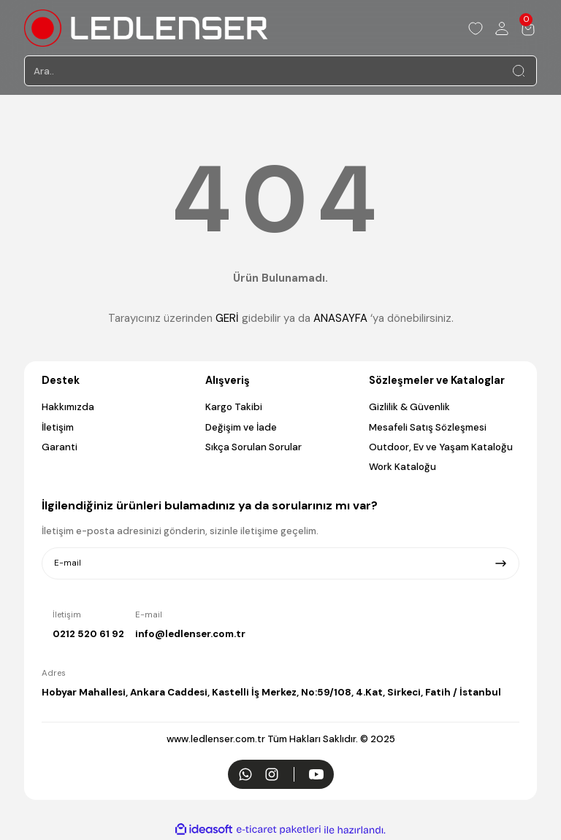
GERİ (227, 318)
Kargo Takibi (233, 407)
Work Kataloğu (402, 467)
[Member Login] (502, 28)
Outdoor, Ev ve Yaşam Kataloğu (441, 447)
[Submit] (500, 563)
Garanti (59, 447)
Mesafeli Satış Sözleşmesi (427, 427)
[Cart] (528, 28)
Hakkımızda (68, 407)
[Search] (280, 70)
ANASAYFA (340, 318)
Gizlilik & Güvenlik (409, 407)
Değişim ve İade (241, 427)
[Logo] (146, 28)
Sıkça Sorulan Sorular (253, 447)
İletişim (58, 427)
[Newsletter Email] (280, 563)
